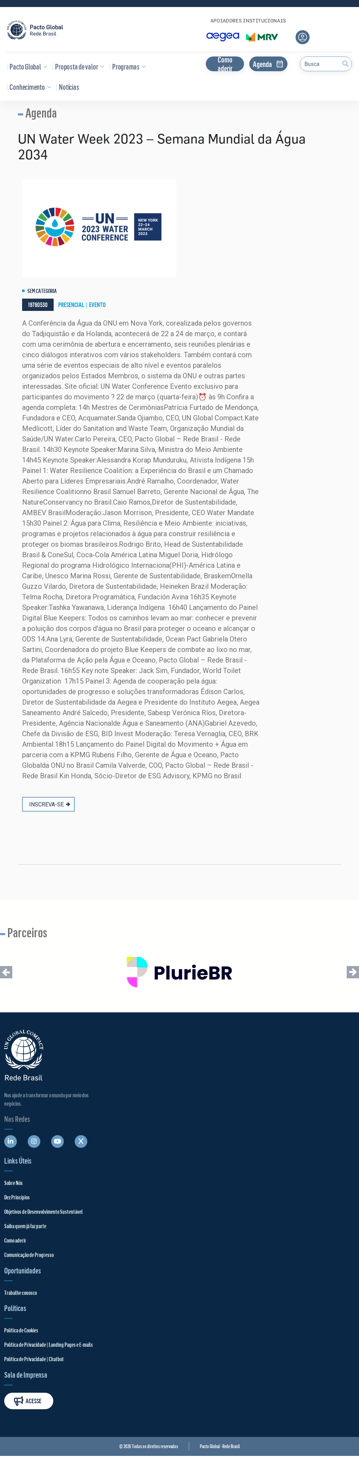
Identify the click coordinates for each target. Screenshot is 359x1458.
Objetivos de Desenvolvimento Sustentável (43, 1211)
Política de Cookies (21, 1330)
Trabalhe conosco (20, 1292)
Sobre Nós (13, 1182)
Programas (128, 66)
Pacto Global (27, 66)
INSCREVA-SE (49, 804)
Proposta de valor (78, 66)
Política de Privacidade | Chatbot (34, 1359)
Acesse (27, 1401)
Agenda (268, 64)
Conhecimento (29, 87)
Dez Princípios (17, 1197)
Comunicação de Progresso (29, 1254)
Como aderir (225, 63)
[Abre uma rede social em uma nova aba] (10, 1141)
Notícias (67, 87)
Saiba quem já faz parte (25, 1226)
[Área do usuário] (303, 37)
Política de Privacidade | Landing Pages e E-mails (48, 1344)
